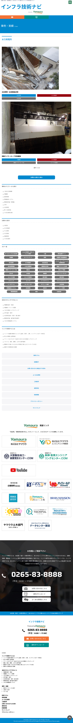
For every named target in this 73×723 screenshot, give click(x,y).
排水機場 (11, 263)
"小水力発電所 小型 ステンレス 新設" (28, 253)
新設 (45, 257)
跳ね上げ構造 (61, 270)
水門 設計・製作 (8, 313)
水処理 (6, 225)
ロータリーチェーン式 (44, 270)
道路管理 (6, 236)
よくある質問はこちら (39, 599)
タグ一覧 (5, 691)
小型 (45, 254)
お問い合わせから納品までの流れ (37, 368)
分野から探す (6, 690)
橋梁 (36, 292)
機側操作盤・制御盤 (9, 202)
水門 (5, 205)
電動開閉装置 (14, 292)
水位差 (28, 273)
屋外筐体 (62, 277)
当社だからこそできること (10, 300)
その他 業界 (7, 239)
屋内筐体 (45, 277)
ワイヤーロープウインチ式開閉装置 (62, 262)
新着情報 (36, 395)
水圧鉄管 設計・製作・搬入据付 (12, 315)
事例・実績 (5, 686)
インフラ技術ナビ (21, 7)
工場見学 (36, 382)
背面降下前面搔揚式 (62, 257)
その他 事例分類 (8, 213)
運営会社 (36, 388)
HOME (4, 653)
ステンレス (11, 281)
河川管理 (6, 233)
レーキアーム (11, 284)
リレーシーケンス (61, 273)
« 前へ (35, 168)
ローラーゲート (28, 257)
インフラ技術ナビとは (8, 329)
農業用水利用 (45, 266)
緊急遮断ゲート (62, 254)
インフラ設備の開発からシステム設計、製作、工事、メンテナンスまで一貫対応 (24, 334)
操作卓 (45, 288)
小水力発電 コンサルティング (11, 310)
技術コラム (37, 355)
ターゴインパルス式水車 (11, 254)
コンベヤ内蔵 (11, 277)
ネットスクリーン (61, 281)
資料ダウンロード (36, 17)
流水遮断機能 (11, 266)
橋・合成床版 (7, 210)
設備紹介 (36, 362)
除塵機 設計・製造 (8, 305)
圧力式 (11, 273)
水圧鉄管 (6, 207)
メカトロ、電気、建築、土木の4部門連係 (14, 342)
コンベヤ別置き (28, 277)
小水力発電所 (28, 266)
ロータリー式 (28, 284)
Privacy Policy (42, 721)
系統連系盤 (45, 263)
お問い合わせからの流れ (9, 704)
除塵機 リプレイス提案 (10, 307)
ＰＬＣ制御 (62, 288)
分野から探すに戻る (36, 177)
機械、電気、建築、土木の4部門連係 (12, 663)
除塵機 (6, 194)
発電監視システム (11, 288)
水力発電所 (7, 228)
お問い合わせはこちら (12, 17)
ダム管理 (6, 231)
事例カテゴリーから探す (9, 688)
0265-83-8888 (36, 574)
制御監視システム (8, 199)
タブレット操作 (45, 284)
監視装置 (6, 197)
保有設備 (4, 698)
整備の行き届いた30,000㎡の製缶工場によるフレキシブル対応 (20, 344)
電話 (61, 17)
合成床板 (59, 292)
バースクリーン (45, 281)
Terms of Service (52, 721)
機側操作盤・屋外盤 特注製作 (11, 318)
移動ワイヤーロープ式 (11, 270)
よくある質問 (36, 375)
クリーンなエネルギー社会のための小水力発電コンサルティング (20, 339)
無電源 (45, 273)
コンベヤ (28, 281)
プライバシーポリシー (36, 401)
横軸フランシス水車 (62, 266)
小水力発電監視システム (10, 321)
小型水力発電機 (8, 191)
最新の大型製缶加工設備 (10, 347)
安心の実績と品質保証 (9, 336)
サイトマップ (36, 408)
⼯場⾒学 (4, 702)
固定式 (28, 270)
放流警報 (28, 288)
